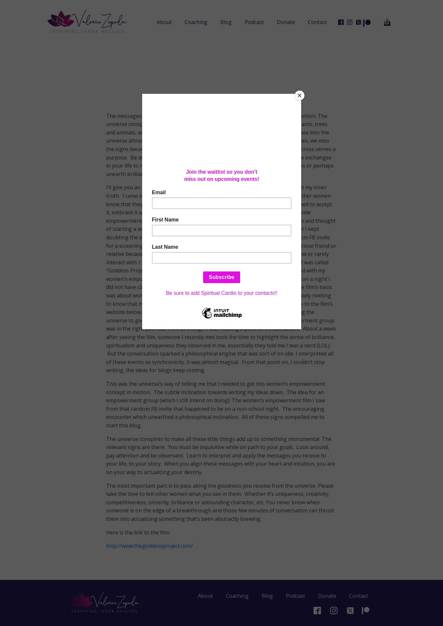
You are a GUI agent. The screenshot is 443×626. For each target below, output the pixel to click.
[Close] (299, 95)
